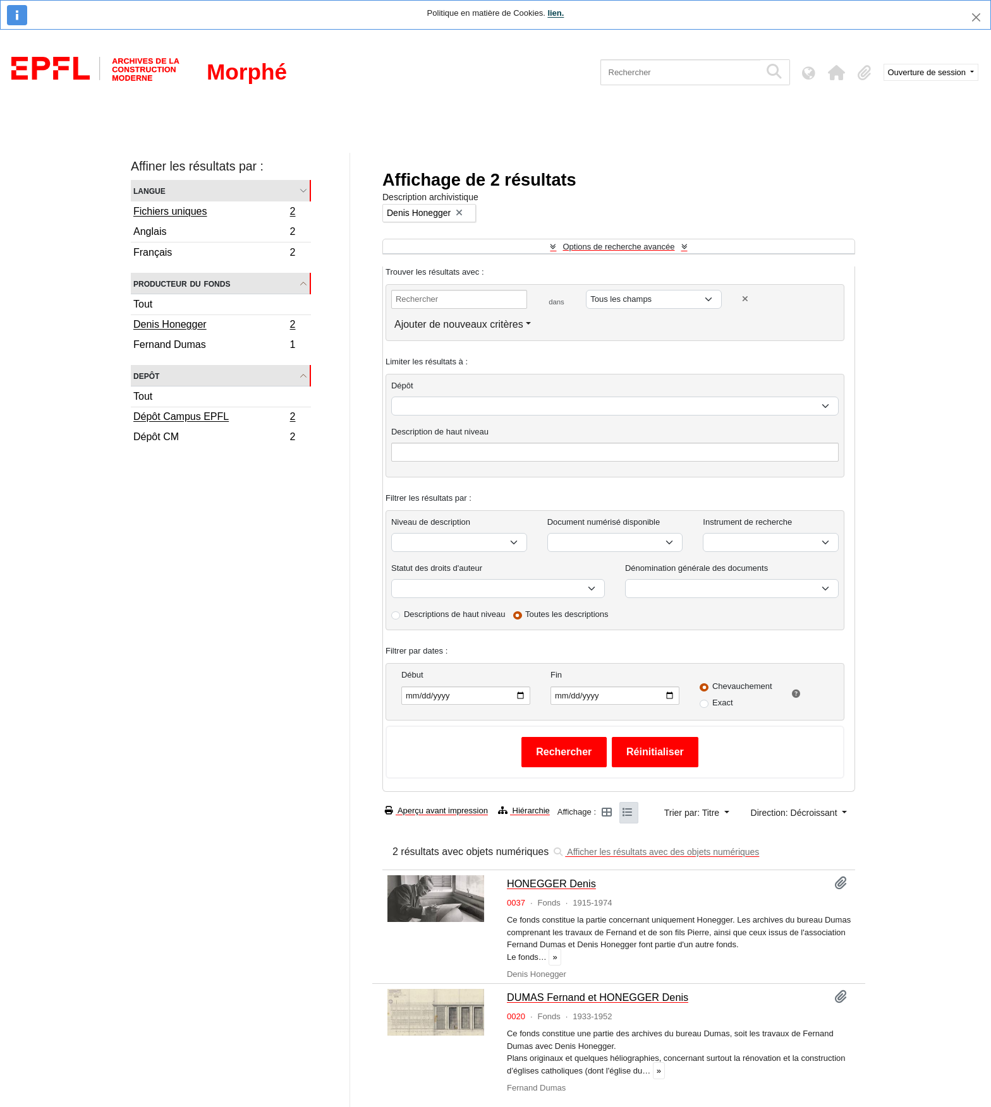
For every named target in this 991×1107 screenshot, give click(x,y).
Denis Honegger (214, 326)
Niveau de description (430, 522)
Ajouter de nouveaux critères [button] (458, 324)
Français (214, 254)
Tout (142, 304)
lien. (555, 13)
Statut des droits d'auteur (436, 568)
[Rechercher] (680, 72)
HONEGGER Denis (551, 883)
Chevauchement (742, 686)
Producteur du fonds (181, 283)
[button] (837, 72)
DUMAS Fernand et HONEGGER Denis (597, 997)
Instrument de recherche (747, 522)
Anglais (214, 233)
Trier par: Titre (693, 813)
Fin (556, 674)
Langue (149, 190)
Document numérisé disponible (603, 522)
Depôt (146, 375)
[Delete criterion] (745, 299)
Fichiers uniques (214, 213)
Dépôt (402, 385)
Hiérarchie (524, 810)
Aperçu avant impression (436, 810)
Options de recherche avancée (618, 246)
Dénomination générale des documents (696, 568)
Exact (722, 702)
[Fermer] (976, 17)
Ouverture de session (928, 72)
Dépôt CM (214, 438)
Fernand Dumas (214, 346)
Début (412, 674)
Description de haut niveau (440, 431)
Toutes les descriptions (567, 614)
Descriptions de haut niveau (454, 614)
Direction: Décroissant (795, 813)
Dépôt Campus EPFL (214, 418)
